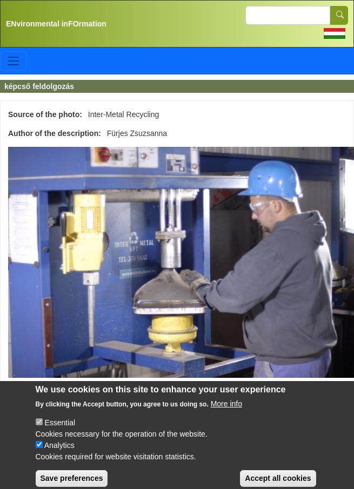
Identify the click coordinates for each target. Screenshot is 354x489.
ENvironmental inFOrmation (56, 23)
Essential (59, 430)
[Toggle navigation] (13, 60)
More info (226, 411)
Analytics (59, 453)
